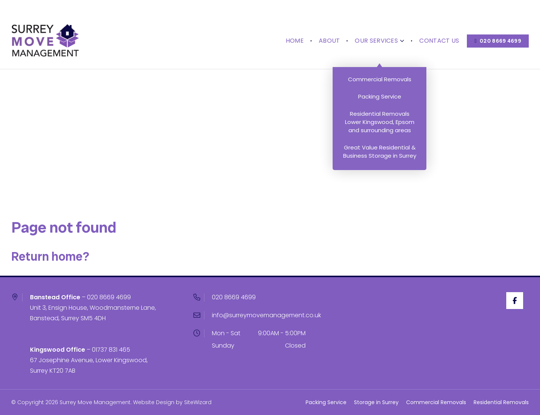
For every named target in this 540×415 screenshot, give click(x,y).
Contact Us (436, 22)
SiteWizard (198, 402)
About (325, 22)
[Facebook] (520, 300)
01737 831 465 (111, 349)
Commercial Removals (436, 402)
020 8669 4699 (109, 297)
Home (291, 22)
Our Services (376, 22)
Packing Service (326, 402)
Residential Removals (501, 402)
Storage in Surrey (376, 402)
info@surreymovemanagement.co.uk (266, 315)
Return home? (50, 256)
